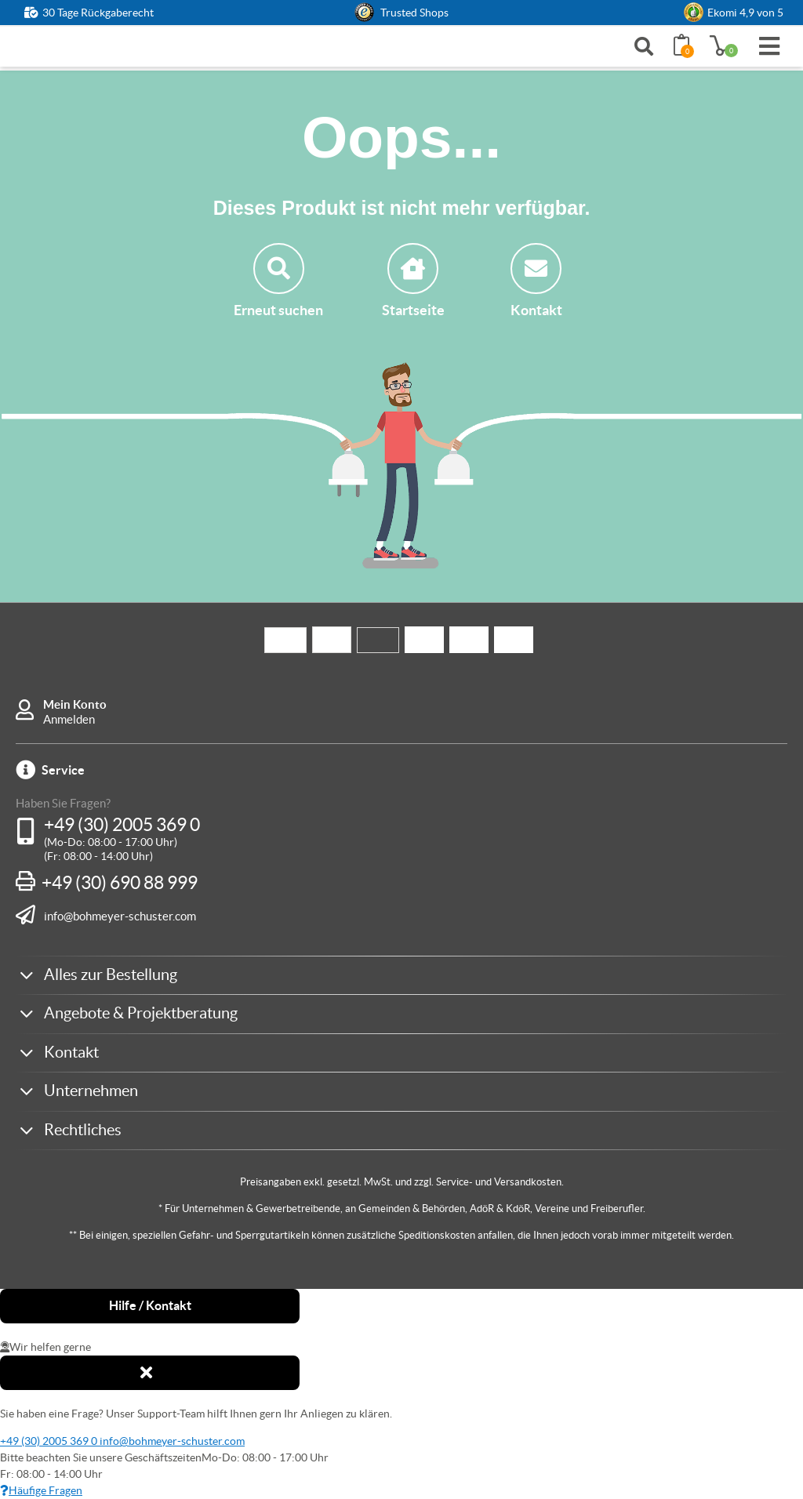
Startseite (413, 280)
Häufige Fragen (41, 1490)
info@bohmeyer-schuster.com (120, 915)
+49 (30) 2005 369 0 (122, 825)
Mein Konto (75, 704)
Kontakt (536, 280)
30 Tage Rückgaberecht (98, 12)
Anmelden (69, 719)
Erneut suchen (278, 280)
